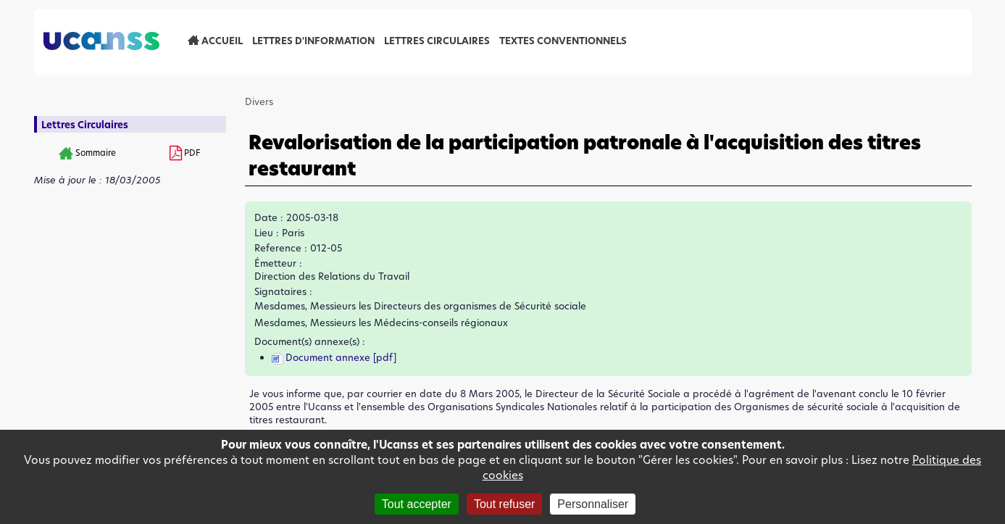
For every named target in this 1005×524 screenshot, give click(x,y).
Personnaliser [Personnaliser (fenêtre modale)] (592, 504)
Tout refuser (504, 504)
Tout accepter (416, 504)
